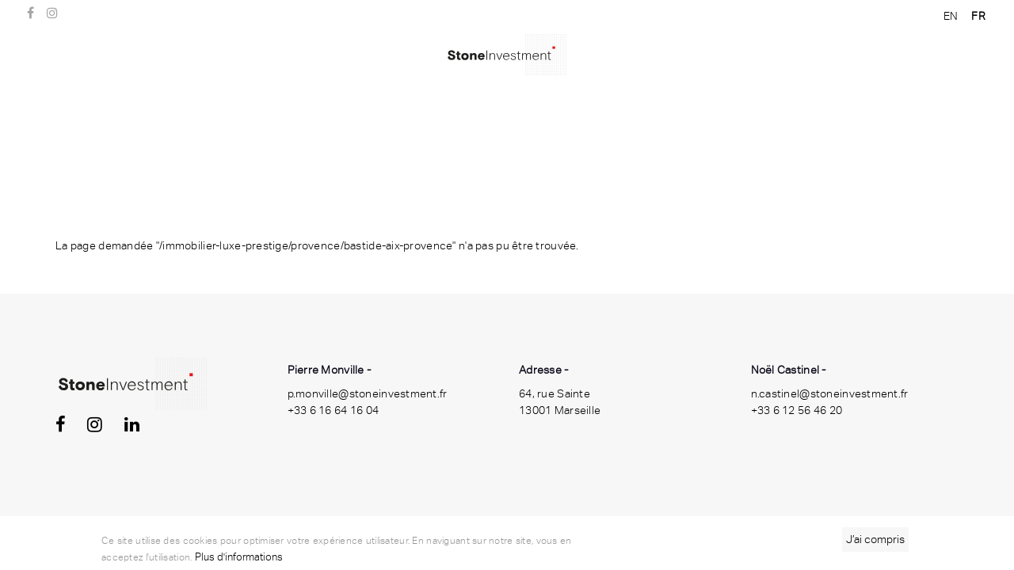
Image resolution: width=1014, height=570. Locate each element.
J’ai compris (875, 541)
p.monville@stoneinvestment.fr (368, 393)
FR (978, 16)
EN (951, 16)
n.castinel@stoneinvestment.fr (830, 393)
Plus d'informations (239, 559)
